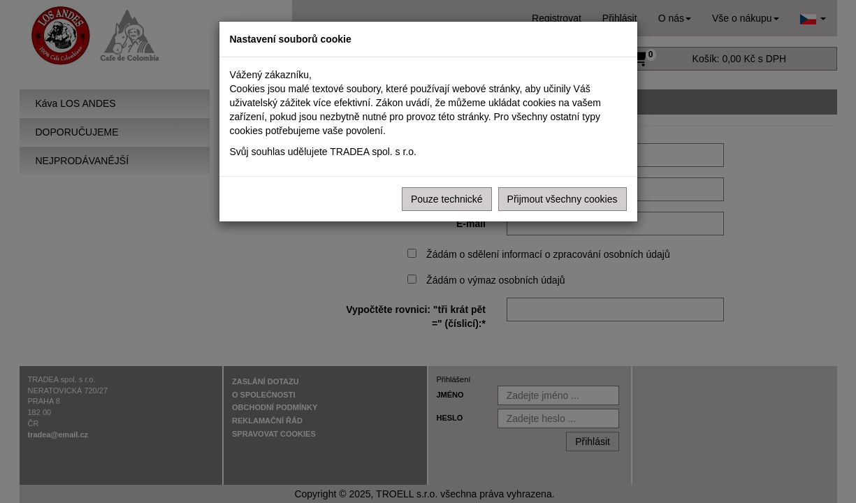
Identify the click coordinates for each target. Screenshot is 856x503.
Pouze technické (447, 199)
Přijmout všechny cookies (562, 199)
